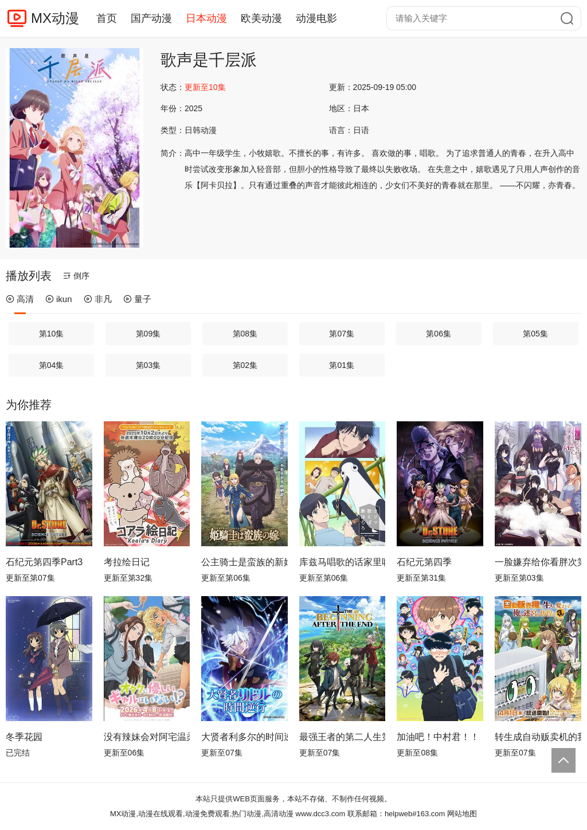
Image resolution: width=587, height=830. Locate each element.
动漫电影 (316, 18)
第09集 (148, 333)
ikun (58, 299)
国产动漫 (151, 18)
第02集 (245, 365)
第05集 (535, 333)
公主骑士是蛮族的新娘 (244, 562)
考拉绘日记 (127, 562)
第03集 (148, 365)
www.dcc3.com (321, 813)
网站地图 (462, 813)
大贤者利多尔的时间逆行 (244, 737)
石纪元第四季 (424, 562)
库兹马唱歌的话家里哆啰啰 (342, 562)
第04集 (51, 365)
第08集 (245, 333)
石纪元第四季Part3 (44, 562)
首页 (106, 18)
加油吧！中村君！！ (438, 737)
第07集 (341, 333)
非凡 (98, 299)
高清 (20, 299)
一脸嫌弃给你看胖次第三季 (538, 562)
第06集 (438, 333)
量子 (137, 299)
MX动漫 (55, 18)
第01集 (341, 365)
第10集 (51, 333)
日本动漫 (206, 18)
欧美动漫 (261, 18)
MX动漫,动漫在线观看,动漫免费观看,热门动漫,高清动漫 (202, 813)
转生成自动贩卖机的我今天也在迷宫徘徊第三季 (538, 737)
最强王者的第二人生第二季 (342, 737)
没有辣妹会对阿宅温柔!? (147, 737)
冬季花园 (24, 737)
